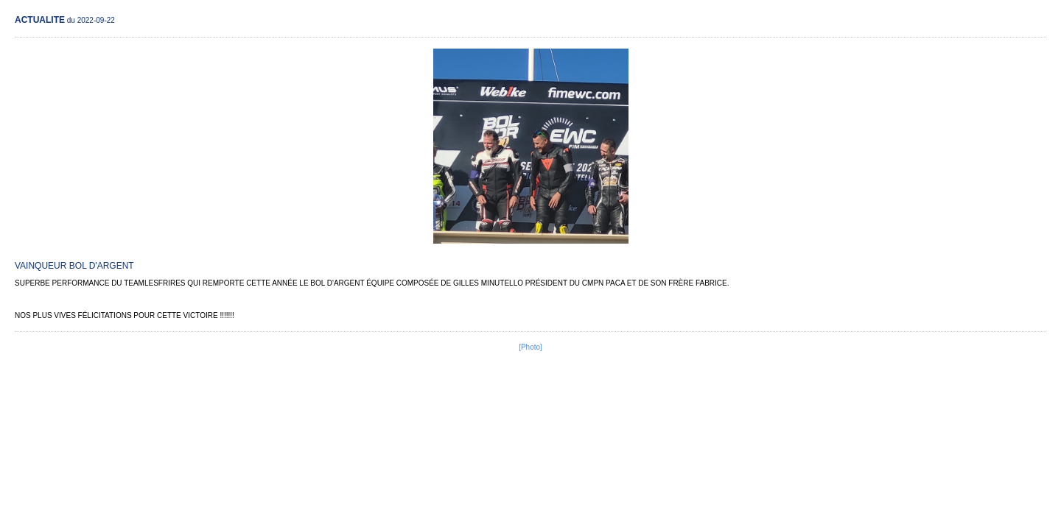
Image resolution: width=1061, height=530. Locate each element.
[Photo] (530, 347)
